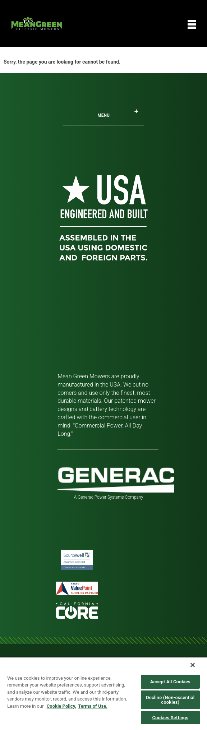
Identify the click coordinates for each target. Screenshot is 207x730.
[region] (103, 693)
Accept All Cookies (170, 681)
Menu (117, 113)
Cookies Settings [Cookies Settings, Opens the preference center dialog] (170, 717)
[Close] (192, 665)
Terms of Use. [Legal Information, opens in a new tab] (92, 706)
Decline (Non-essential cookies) (170, 700)
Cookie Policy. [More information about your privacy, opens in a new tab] (61, 706)
